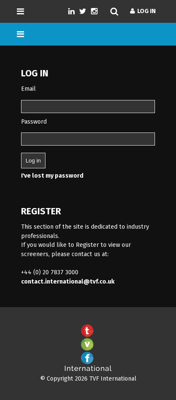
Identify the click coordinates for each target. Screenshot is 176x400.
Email (28, 88)
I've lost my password (52, 175)
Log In (143, 11)
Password (34, 121)
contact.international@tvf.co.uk (68, 281)
